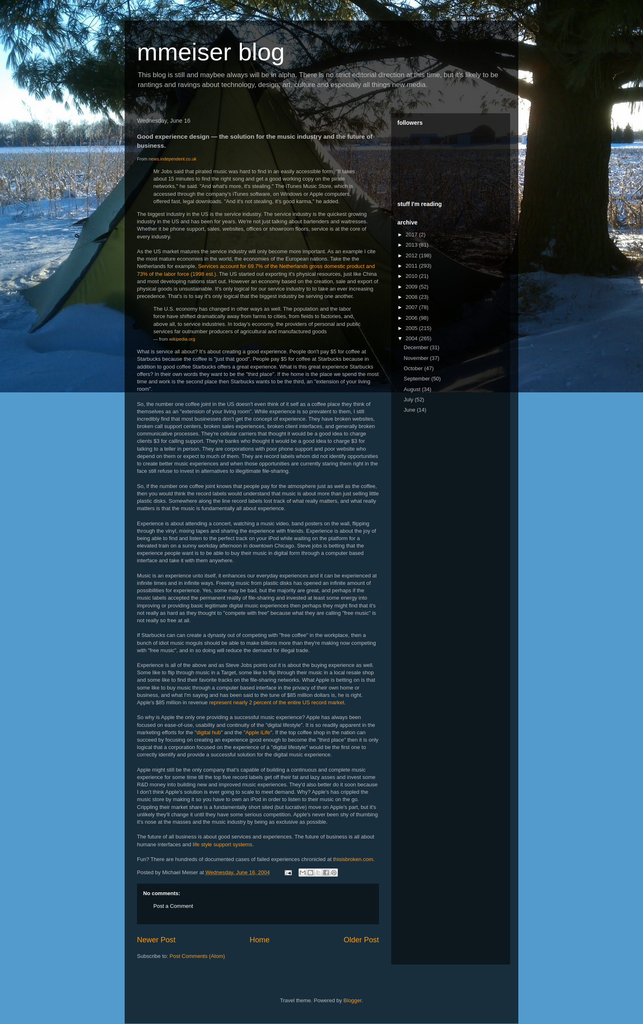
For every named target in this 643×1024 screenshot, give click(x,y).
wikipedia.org (182, 339)
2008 (412, 297)
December (417, 347)
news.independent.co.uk (172, 158)
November (417, 358)
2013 (412, 245)
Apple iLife (257, 732)
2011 (412, 266)
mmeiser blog (211, 52)
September (417, 379)
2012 (412, 255)
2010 (412, 276)
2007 (412, 307)
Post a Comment (173, 906)
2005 (412, 328)
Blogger (353, 1000)
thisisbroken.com (353, 859)
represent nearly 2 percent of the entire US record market (276, 702)
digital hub (208, 732)
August (413, 389)
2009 (412, 287)
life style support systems (222, 844)
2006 (412, 318)
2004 (412, 338)
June (410, 410)
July (409, 399)
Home (260, 940)
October (414, 368)
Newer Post (156, 940)
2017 (412, 234)
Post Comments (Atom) (197, 956)
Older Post (361, 940)
